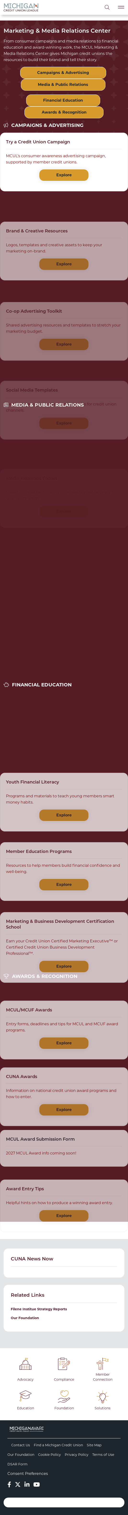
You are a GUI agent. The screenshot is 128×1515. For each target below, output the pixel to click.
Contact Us (20, 1445)
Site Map (94, 1445)
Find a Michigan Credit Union (58, 1445)
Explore (64, 177)
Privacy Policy (76, 1454)
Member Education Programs (39, 883)
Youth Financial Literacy (32, 813)
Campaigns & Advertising (63, 72)
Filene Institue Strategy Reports (39, 1309)
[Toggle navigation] (121, 7)
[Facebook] (9, 1484)
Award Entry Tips (25, 1219)
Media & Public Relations (63, 84)
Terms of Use (103, 1454)
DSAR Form (17, 1464)
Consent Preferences (27, 1473)
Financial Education (63, 100)
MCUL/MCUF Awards (29, 1042)
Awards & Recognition (64, 112)
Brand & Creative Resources (37, 264)
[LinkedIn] (26, 1484)
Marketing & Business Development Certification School (60, 963)
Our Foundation (25, 1318)
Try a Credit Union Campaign (38, 145)
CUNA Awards (21, 1110)
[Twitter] (18, 1484)
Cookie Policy (49, 1454)
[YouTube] (36, 1484)
